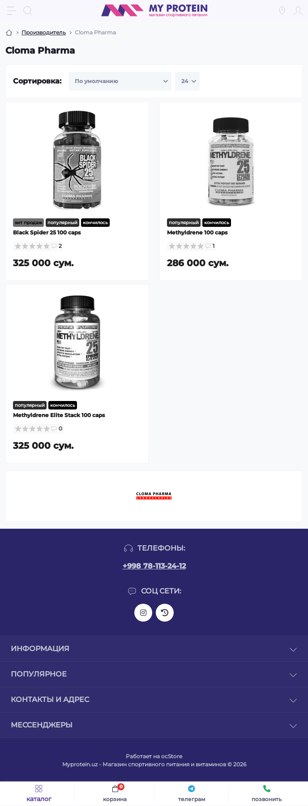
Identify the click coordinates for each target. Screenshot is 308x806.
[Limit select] (187, 81)
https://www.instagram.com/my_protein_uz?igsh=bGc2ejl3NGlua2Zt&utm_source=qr (143, 612)
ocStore (171, 756)
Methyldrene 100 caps (197, 232)
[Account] (298, 10)
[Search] (27, 10)
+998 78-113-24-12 (154, 566)
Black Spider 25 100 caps (47, 232)
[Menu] (11, 10)
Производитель (43, 32)
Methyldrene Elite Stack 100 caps (59, 415)
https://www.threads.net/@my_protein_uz (164, 612)
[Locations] (282, 10)
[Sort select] (119, 81)
